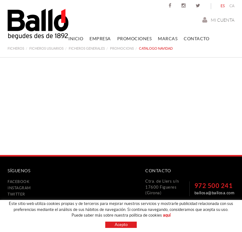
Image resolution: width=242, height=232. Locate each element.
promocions (122, 48)
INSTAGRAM (19, 188)
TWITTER (16, 194)
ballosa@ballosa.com (214, 193)
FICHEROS (16, 48)
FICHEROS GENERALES (87, 48)
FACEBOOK (18, 182)
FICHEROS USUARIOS (46, 48)
